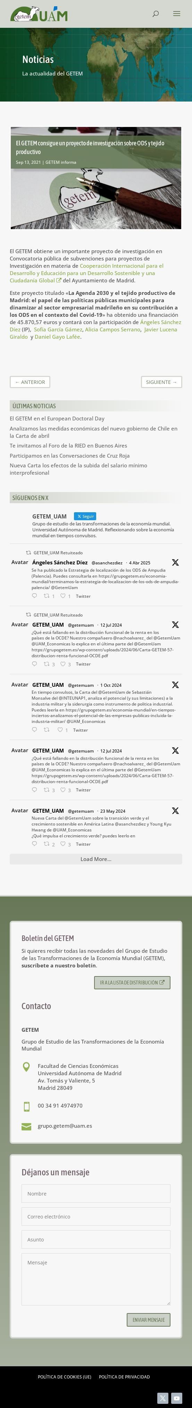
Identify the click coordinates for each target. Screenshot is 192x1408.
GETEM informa (60, 162)
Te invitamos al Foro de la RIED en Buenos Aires (68, 445)
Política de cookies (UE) (64, 1377)
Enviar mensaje (149, 1320)
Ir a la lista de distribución (132, 982)
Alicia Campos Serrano (112, 329)
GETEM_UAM (48, 624)
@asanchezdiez (107, 563)
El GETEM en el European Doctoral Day (57, 418)
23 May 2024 (112, 811)
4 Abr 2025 (139, 563)
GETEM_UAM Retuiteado (58, 553)
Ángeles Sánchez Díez (59, 562)
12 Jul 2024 (111, 625)
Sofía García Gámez (58, 329)
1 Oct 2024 (111, 685)
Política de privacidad (124, 1377)
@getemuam (81, 625)
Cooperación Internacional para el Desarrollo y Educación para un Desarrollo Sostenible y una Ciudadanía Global (87, 273)
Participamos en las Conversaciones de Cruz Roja (70, 455)
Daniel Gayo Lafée (57, 336)
